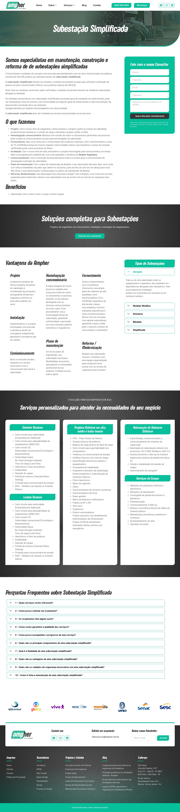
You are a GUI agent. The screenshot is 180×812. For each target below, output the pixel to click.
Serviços (69, 5)
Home (39, 5)
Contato (97, 5)
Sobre (52, 5)
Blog (84, 5)
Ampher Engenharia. (88, 154)
